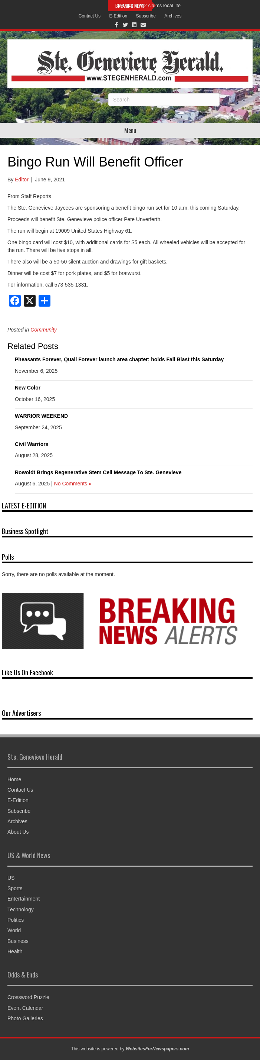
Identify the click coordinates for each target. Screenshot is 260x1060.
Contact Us (90, 16)
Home (14, 779)
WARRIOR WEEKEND (41, 416)
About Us (18, 832)
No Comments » (73, 484)
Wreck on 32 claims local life (150, 5)
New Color (27, 388)
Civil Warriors (32, 444)
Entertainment (23, 899)
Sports (14, 888)
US (10, 878)
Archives (172, 16)
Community (43, 330)
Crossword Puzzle (28, 997)
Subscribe (146, 16)
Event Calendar (25, 1008)
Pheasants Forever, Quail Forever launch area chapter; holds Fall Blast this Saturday (119, 359)
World (14, 930)
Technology (20, 909)
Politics (15, 920)
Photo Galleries (25, 1018)
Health (14, 951)
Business (18, 941)
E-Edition (118, 16)
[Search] (164, 99)
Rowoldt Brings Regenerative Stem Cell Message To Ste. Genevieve (98, 472)
